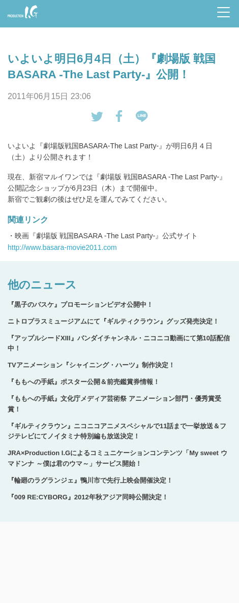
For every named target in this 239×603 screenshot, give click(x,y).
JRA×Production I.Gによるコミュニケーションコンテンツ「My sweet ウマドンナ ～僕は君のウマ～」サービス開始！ (117, 458)
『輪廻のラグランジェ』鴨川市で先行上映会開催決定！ (90, 480)
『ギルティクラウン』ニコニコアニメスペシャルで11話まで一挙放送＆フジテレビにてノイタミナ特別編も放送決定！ (117, 431)
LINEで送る (142, 116)
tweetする (97, 116)
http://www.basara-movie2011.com (62, 247)
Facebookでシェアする (119, 116)
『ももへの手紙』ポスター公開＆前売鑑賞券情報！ (84, 382)
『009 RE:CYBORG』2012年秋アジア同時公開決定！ (88, 497)
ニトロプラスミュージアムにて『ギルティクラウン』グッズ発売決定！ (113, 321)
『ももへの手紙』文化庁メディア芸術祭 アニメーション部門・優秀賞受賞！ (114, 404)
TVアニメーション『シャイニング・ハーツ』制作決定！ (91, 365)
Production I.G (23, 11)
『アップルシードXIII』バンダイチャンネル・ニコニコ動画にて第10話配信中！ (119, 343)
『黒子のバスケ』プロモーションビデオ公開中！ (80, 304)
